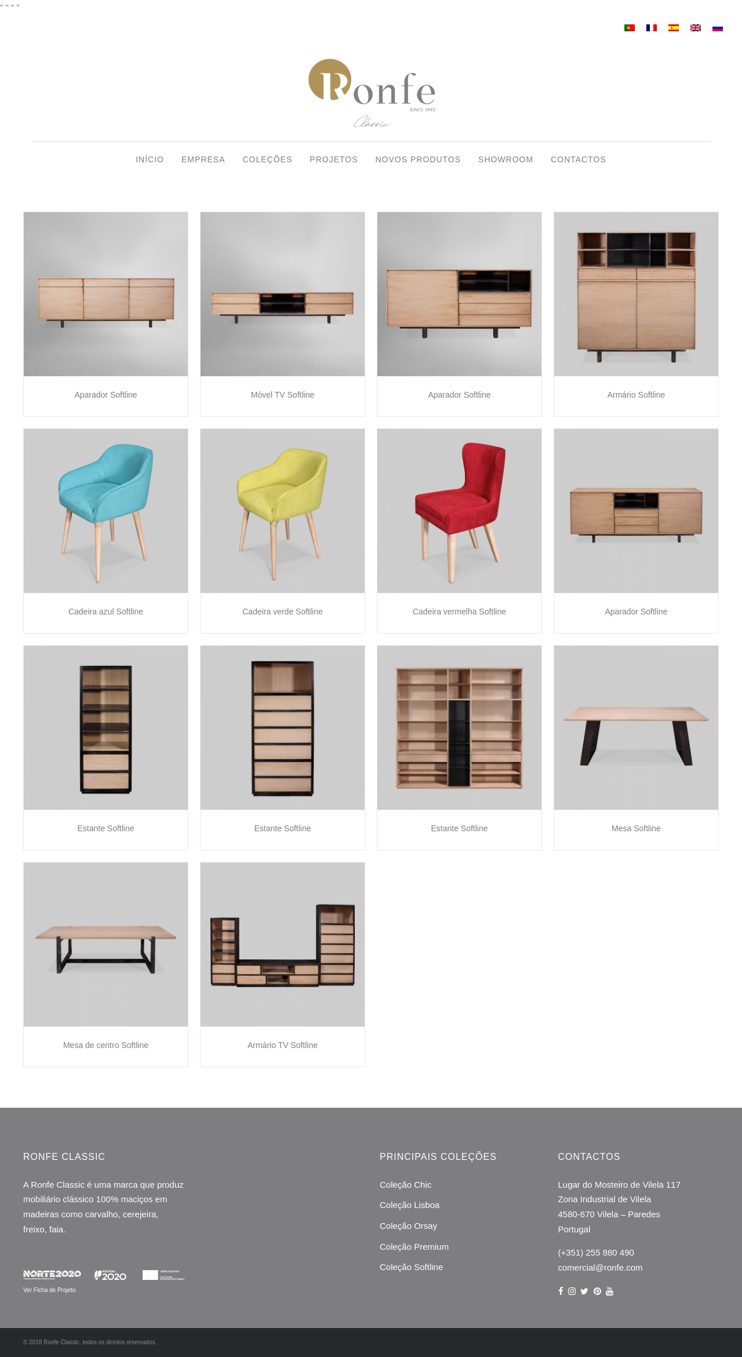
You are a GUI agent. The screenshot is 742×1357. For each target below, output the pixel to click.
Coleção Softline (411, 1267)
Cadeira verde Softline (282, 611)
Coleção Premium (414, 1247)
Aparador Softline (105, 394)
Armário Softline (636, 394)
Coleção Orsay (408, 1226)
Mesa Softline (636, 828)
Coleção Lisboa (409, 1205)
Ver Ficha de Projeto (49, 1290)
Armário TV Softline (283, 1045)
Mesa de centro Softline (105, 1045)
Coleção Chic (405, 1184)
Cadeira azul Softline (105, 611)
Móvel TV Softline (282, 394)
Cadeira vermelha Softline (459, 611)
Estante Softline (105, 828)
